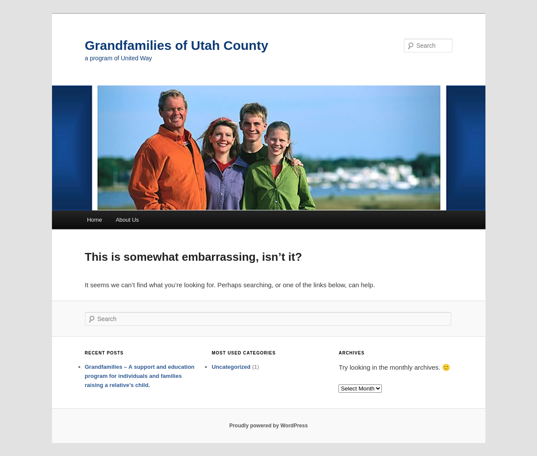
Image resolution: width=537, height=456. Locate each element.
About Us (127, 220)
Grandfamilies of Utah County (176, 45)
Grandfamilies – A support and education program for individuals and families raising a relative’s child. (140, 376)
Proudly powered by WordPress (268, 426)
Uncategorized (231, 367)
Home (94, 220)
